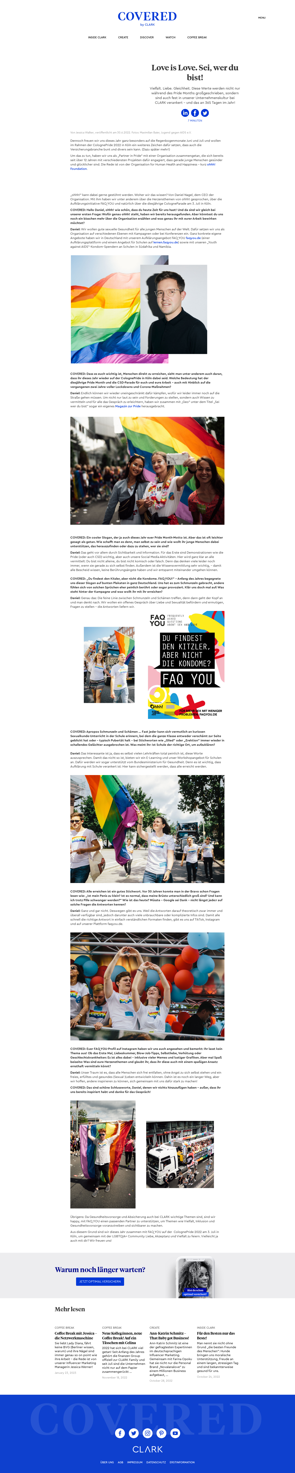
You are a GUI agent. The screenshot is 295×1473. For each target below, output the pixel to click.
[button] (260, 17)
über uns (107, 1462)
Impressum (134, 1462)
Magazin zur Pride (128, 406)
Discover (147, 37)
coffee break (197, 37)
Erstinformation (182, 1462)
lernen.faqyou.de (165, 242)
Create (123, 37)
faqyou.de (193, 238)
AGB (120, 1462)
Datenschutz (156, 1462)
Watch (170, 37)
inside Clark (97, 37)
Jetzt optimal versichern (100, 1281)
